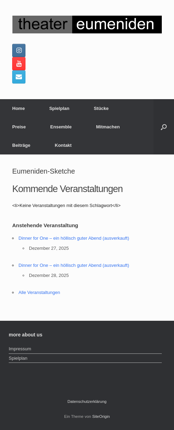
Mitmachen (108, 126)
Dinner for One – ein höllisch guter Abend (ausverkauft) (73, 238)
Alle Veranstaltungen (39, 292)
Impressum (20, 348)
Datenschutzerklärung (87, 401)
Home (18, 108)
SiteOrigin (101, 416)
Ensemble (60, 126)
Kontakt (63, 145)
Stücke (101, 108)
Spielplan (59, 108)
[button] (163, 126)
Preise (19, 126)
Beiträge (21, 145)
